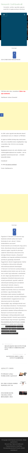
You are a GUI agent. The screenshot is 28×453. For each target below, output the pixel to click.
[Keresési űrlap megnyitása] (24, 14)
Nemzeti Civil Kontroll (11, 4)
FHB (10, 328)
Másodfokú (13, 331)
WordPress (19, 446)
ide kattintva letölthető (11, 164)
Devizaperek (5, 328)
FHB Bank (14, 328)
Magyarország (5, 331)
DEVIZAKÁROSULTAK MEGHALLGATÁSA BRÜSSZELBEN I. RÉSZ (7, 395)
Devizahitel (20, 326)
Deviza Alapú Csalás (11, 326)
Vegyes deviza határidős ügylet (10, 333)
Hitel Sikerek (20, 328)
